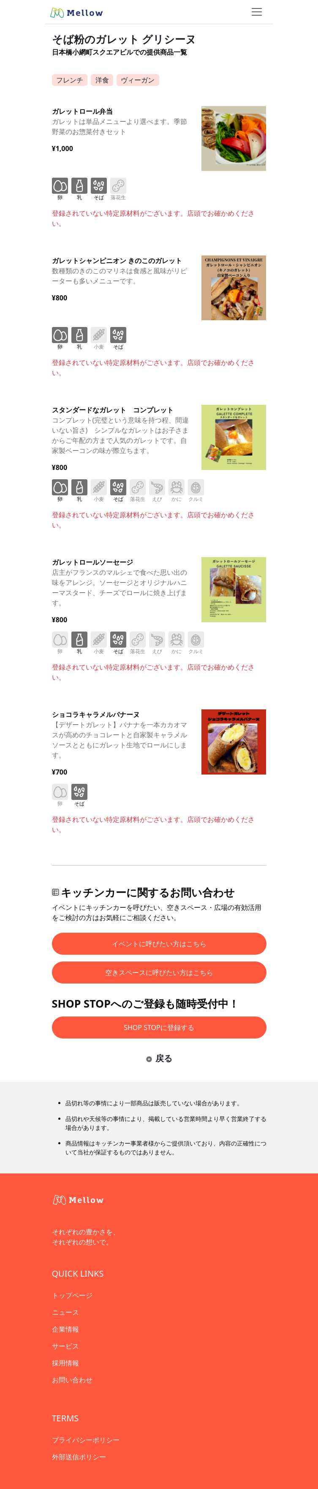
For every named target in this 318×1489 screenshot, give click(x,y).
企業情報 (65, 1329)
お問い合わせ (72, 1380)
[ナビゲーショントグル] (256, 12)
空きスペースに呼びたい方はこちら (159, 972)
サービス (65, 1346)
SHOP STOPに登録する (159, 1027)
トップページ (72, 1295)
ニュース (65, 1312)
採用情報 (65, 1363)
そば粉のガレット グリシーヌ (124, 39)
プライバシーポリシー (86, 1440)
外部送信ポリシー (79, 1457)
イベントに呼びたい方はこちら (159, 943)
